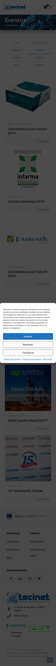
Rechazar (28, 344)
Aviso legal (47, 359)
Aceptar (28, 336)
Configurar (28, 352)
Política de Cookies (12, 359)
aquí (30, 315)
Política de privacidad (31, 359)
